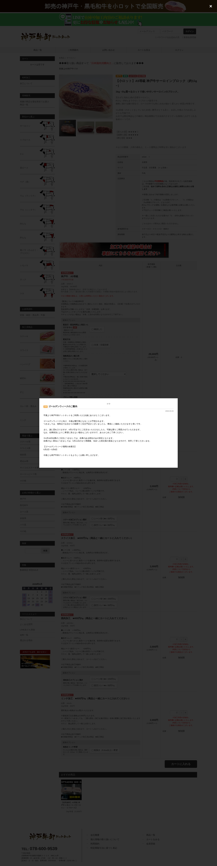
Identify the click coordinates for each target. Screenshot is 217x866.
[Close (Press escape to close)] (210, 6)
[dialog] (108, 433)
